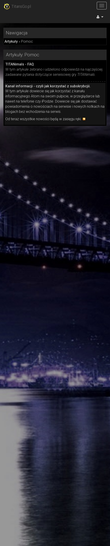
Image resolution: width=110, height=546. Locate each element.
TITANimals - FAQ (19, 64)
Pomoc (27, 41)
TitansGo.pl (17, 6)
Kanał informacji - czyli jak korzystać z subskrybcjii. (48, 86)
